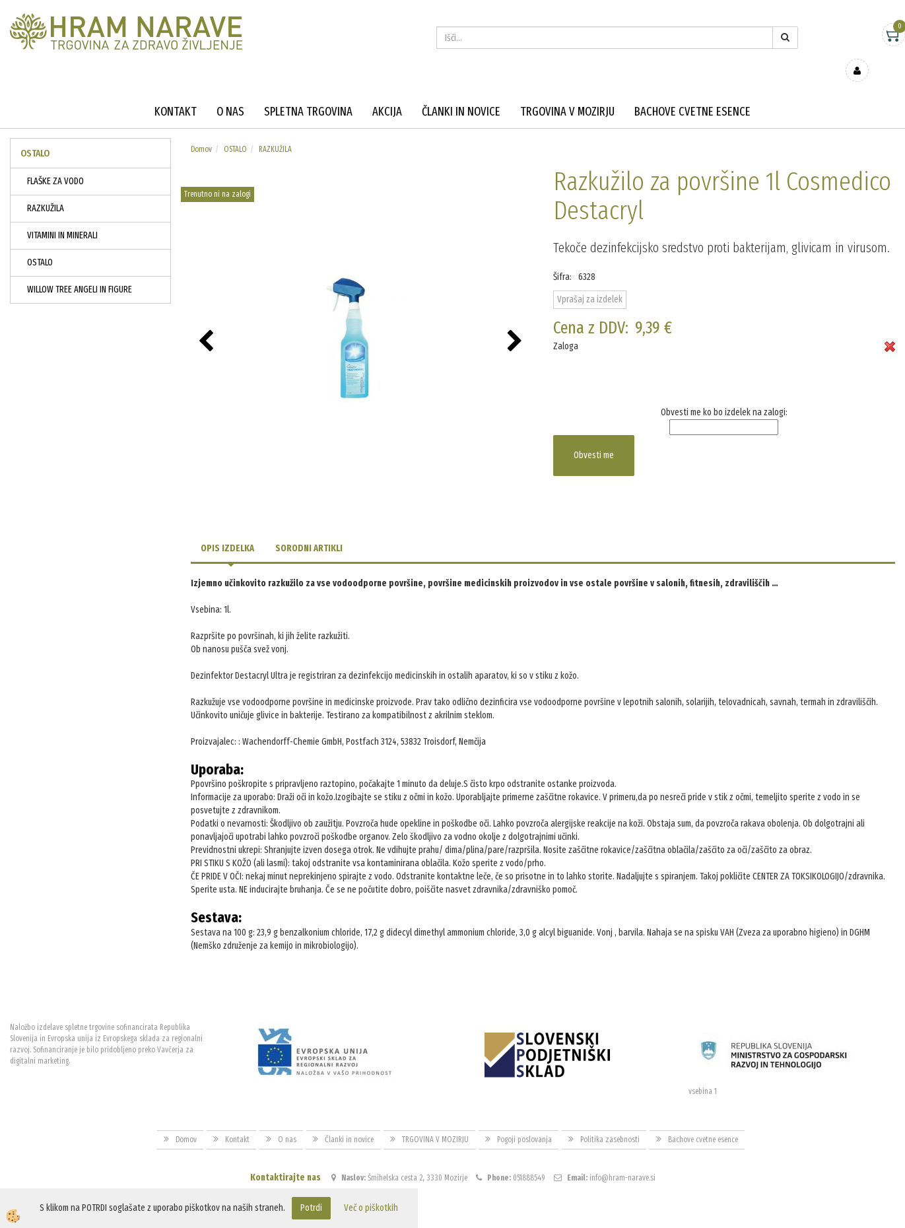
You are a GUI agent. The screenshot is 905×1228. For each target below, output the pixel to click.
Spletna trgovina (308, 92)
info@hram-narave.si (622, 1158)
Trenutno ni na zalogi (217, 175)
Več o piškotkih (371, 1207)
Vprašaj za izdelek (589, 280)
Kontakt (175, 92)
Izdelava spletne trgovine (439, 1215)
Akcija (387, 92)
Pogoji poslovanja (524, 1120)
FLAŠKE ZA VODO (55, 162)
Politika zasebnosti (610, 1120)
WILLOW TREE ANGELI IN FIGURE (79, 270)
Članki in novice (461, 92)
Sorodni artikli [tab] (309, 529)
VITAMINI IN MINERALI (62, 216)
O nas (230, 92)
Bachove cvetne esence (692, 92)
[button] (516, 322)
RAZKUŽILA (45, 189)
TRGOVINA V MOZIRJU (567, 92)
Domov (201, 130)
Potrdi (311, 1207)
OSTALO (40, 243)
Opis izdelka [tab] (227, 529)
